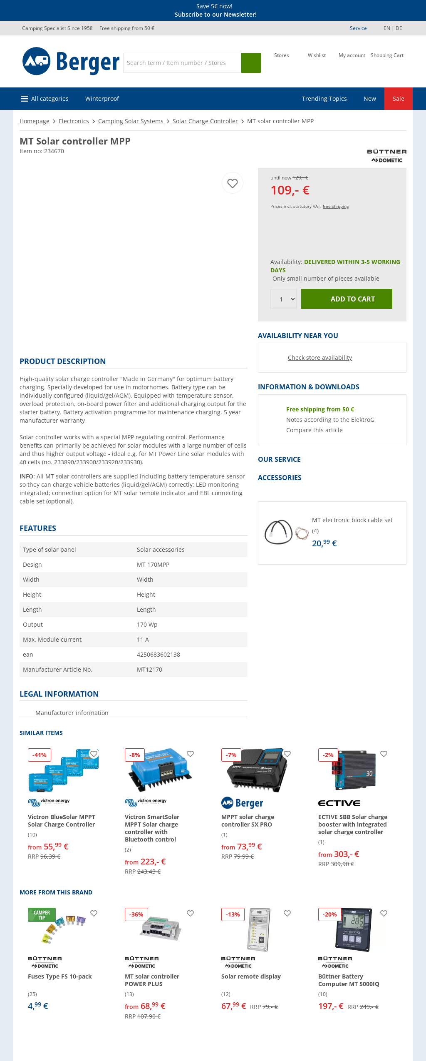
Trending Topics (324, 98)
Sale (398, 98)
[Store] (281, 62)
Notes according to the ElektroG (330, 420)
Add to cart (346, 299)
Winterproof (102, 98)
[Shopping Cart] (387, 62)
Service (358, 28)
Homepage (35, 121)
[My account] (352, 62)
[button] (332, 533)
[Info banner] (215, 10)
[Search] (182, 63)
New (370, 98)
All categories (50, 98)
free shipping (336, 206)
